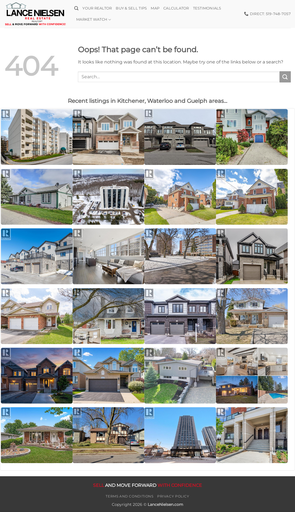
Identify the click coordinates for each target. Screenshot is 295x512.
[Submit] (285, 76)
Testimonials (207, 8)
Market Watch (93, 19)
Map (155, 8)
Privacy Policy (173, 496)
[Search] (76, 8)
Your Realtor (97, 8)
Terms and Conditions (129, 496)
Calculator (176, 8)
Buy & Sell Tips (131, 8)
